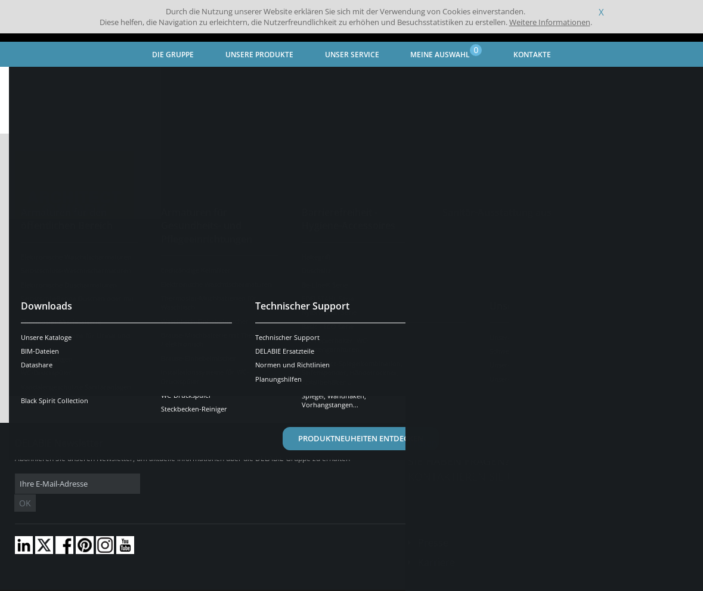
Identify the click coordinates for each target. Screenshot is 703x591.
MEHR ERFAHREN (616, 211)
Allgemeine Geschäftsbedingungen (107, 582)
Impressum (187, 582)
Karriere (436, 544)
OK (204, 484)
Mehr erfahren (616, 330)
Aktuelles (133, 81)
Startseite (32, 81)
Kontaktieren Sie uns (468, 476)
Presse (433, 524)
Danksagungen (238, 582)
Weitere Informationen (549, 22)
